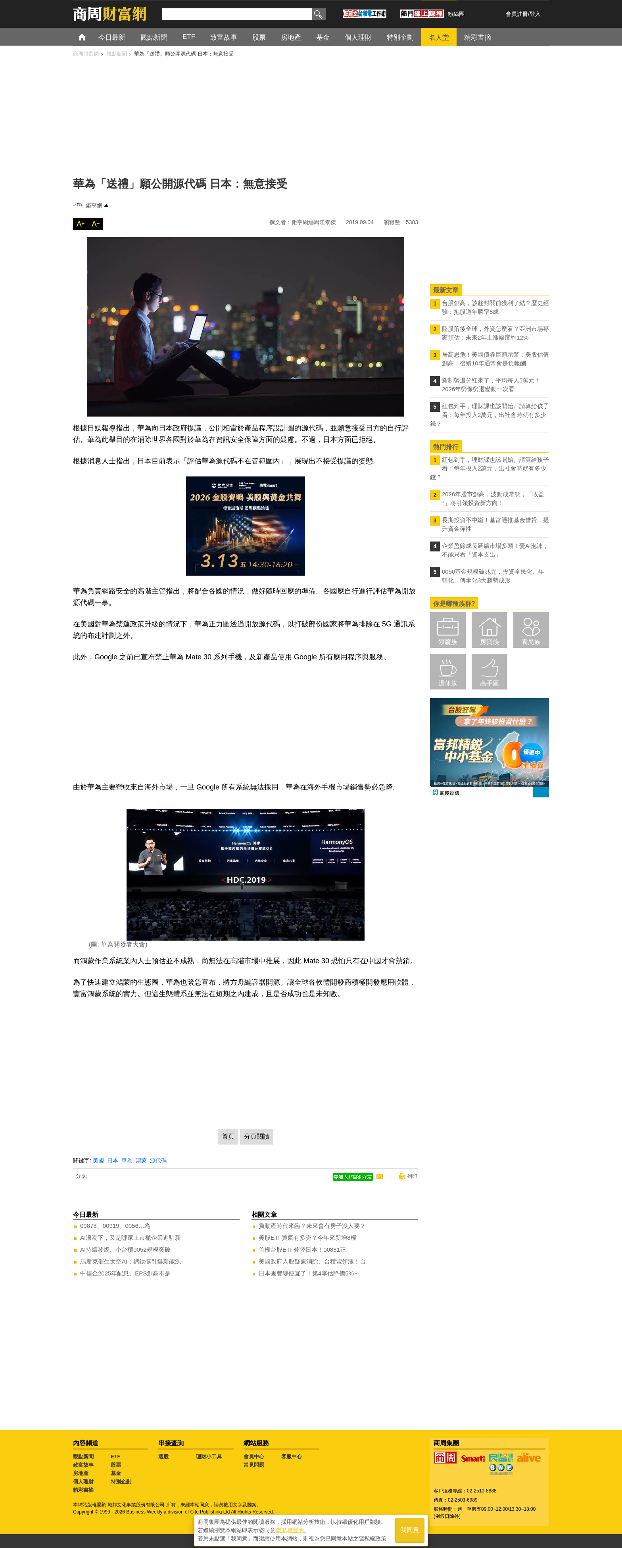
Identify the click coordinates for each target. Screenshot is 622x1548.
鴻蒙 (141, 1160)
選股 (163, 1457)
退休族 (447, 683)
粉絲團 (456, 14)
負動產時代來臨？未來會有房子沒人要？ (312, 1225)
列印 (412, 1176)
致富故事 (83, 1465)
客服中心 (291, 1457)
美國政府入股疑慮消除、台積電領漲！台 (312, 1261)
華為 (126, 1160)
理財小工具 (209, 1457)
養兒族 (531, 641)
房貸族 (489, 641)
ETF (116, 1457)
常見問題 (254, 1465)
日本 (112, 1160)
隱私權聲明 (290, 1528)
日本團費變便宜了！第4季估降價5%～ (309, 1273)
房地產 (80, 1473)
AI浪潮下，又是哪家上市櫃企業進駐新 (130, 1237)
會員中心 (254, 1457)
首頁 (89, 37)
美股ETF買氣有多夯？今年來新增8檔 (308, 1237)
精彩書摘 (83, 1490)
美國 (98, 1160)
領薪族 (447, 641)
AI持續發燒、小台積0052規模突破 (125, 1249)
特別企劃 (121, 1482)
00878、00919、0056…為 (115, 1225)
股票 (116, 1465)
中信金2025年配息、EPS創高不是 (125, 1273)
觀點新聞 (83, 1457)
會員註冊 (517, 14)
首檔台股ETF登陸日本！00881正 (302, 1249)
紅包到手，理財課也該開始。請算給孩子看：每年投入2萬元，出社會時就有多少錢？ (489, 415)
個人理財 (83, 1482)
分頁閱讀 (256, 1136)
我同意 (409, 1528)
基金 (116, 1473)
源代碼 (158, 1160)
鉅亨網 (94, 205)
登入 (535, 14)
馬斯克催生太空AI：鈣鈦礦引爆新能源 (130, 1261)
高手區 (489, 683)
